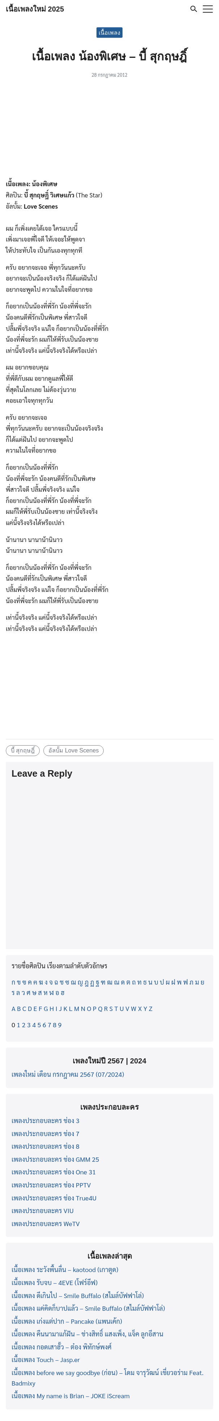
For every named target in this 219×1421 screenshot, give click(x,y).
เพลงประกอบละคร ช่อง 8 (46, 1146)
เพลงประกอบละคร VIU (43, 1210)
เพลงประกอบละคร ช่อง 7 (46, 1133)
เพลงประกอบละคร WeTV (46, 1223)
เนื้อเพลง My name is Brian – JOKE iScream (71, 1395)
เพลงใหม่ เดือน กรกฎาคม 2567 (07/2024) (68, 1074)
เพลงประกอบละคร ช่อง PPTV (51, 1185)
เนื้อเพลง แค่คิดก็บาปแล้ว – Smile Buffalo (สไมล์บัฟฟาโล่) (88, 1308)
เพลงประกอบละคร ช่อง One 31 (54, 1172)
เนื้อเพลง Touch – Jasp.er (46, 1359)
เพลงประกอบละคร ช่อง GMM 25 (55, 1159)
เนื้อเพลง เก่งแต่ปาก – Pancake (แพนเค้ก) (67, 1321)
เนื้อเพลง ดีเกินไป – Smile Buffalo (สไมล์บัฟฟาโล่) (78, 1295)
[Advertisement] (109, 130)
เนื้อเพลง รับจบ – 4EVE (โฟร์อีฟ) (55, 1282)
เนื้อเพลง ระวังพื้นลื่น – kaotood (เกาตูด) (65, 1269)
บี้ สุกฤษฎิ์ (23, 750)
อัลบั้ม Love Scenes (73, 750)
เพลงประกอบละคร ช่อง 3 (46, 1120)
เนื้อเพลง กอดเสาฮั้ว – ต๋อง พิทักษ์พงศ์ (62, 1347)
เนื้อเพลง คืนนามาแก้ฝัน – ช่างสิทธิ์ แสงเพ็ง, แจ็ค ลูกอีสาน (87, 1334)
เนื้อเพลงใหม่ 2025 (35, 9)
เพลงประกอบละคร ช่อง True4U (54, 1198)
